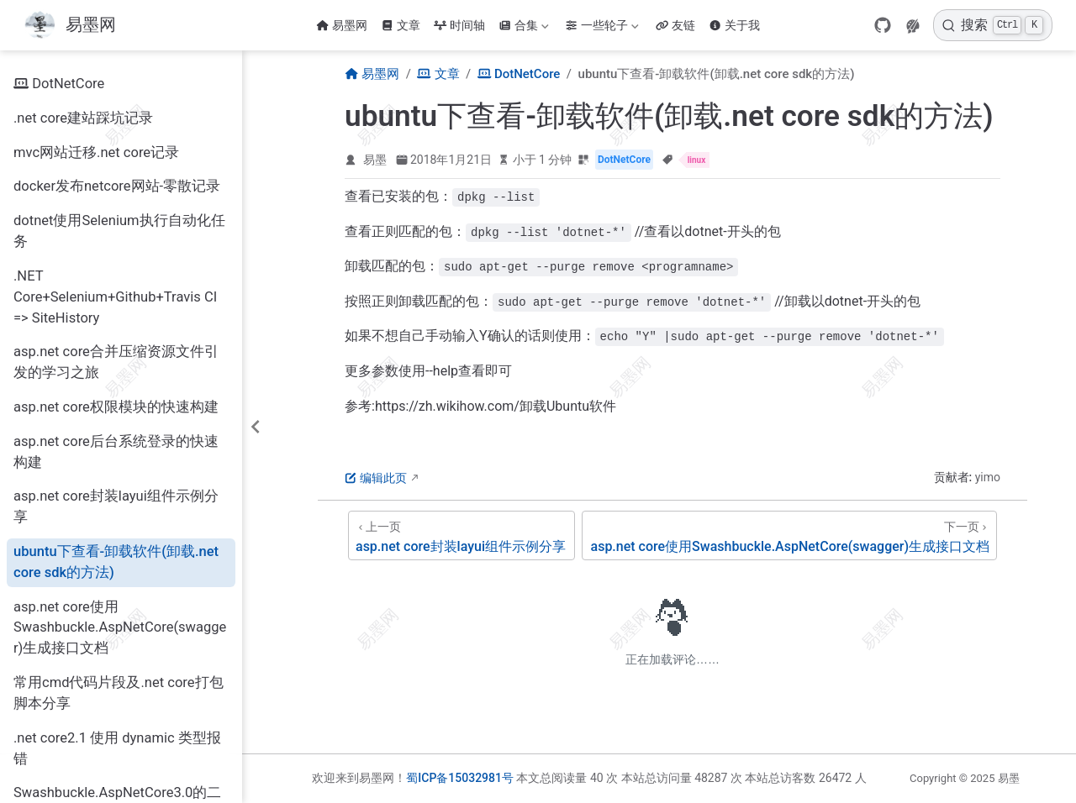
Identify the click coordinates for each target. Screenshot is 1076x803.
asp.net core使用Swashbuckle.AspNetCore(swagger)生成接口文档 (119, 628)
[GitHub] (882, 25)
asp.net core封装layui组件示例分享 (116, 506)
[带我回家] (70, 25)
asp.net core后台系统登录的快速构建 (116, 451)
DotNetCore (58, 84)
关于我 (734, 25)
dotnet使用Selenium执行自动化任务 (119, 231)
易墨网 (341, 25)
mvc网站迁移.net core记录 (96, 152)
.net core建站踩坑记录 (83, 118)
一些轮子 (602, 25)
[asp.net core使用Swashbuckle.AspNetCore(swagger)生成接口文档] (789, 535)
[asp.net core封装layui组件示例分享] (461, 535)
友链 (675, 25)
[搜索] (992, 25)
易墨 (375, 159)
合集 (523, 25)
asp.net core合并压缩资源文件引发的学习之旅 (116, 362)
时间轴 (459, 25)
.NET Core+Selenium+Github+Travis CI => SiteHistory (115, 297)
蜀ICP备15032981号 (460, 778)
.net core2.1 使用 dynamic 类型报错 (117, 748)
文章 (400, 25)
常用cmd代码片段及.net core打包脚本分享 (118, 692)
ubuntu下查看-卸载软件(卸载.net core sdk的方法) (116, 561)
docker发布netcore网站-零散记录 (116, 186)
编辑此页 (376, 478)
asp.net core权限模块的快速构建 (116, 407)
